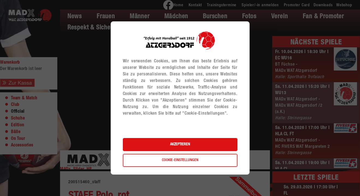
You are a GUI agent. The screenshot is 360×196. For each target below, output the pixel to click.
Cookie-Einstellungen (180, 160)
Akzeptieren (180, 144)
